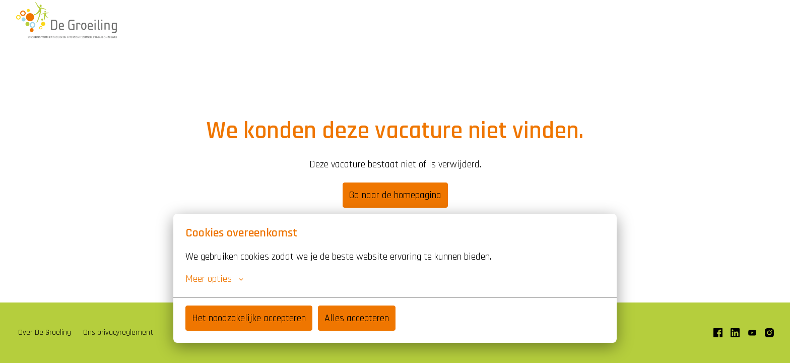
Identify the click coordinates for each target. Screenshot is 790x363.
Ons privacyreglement (118, 332)
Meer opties (214, 279)
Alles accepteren (356, 318)
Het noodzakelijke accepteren (249, 318)
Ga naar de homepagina (395, 195)
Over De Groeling (44, 332)
